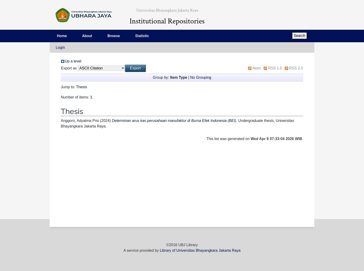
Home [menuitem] (62, 36)
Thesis (81, 87)
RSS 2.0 (296, 68)
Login (60, 47)
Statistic (142, 36)
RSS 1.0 (275, 68)
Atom (256, 68)
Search (299, 35)
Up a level (73, 61)
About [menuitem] (87, 36)
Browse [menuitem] (113, 36)
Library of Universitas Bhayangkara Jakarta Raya (200, 250)
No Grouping (200, 77)
